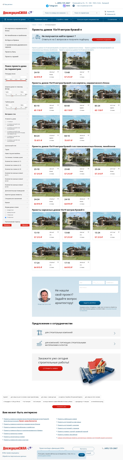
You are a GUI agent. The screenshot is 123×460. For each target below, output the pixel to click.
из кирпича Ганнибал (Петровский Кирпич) (70, 397)
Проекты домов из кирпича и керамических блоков (22, 424)
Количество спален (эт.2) (13, 165)
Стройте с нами (62, 19)
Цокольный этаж (10, 146)
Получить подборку (104, 39)
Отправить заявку (50, 368)
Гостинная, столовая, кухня (14, 157)
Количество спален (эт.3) (13, 169)
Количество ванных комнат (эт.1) (14, 174)
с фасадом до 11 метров (82, 401)
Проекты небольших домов (67, 419)
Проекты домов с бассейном (67, 434)
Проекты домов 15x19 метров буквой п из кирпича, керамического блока (57, 48)
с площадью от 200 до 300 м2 (11, 401)
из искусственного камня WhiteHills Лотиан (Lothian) (57, 401)
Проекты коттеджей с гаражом (68, 428)
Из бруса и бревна (12, 40)
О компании (112, 19)
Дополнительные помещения (14, 191)
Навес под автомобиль (12, 153)
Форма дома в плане (12, 207)
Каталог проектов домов (16, 19)
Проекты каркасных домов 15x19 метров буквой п (76, 50)
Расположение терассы (12, 222)
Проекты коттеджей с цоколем (68, 425)
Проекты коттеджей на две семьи (69, 422)
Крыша (7, 202)
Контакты (83, 449)
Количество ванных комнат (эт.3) (14, 186)
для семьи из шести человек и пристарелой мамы (25, 397)
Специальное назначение (13, 198)
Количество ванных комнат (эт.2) (14, 180)
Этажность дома (10, 119)
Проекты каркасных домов (13, 433)
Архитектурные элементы (13, 195)
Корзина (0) (110, 11)
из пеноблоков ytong (97, 401)
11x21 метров (26, 401)
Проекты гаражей (11, 57)
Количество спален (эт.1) (13, 161)
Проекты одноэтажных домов (14, 437)
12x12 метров (37, 401)
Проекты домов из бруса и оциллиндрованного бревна (23, 430)
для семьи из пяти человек (92, 397)
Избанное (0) (111, 14)
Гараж (7, 149)
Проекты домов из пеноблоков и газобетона (19, 427)
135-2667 (63, 3)
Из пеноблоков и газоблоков (15, 35)
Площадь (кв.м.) (10, 74)
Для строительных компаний (58, 332)
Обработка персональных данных (14, 456)
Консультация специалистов (88, 19)
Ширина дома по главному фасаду (14, 88)
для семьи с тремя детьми (48, 397)
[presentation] (91, 296)
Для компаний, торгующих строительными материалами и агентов (65, 344)
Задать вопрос (90, 303)
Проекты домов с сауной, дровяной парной (73, 431)
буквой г (5, 397)
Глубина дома (9, 102)
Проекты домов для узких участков (16, 440)
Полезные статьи (41, 19)
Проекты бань (10, 52)
